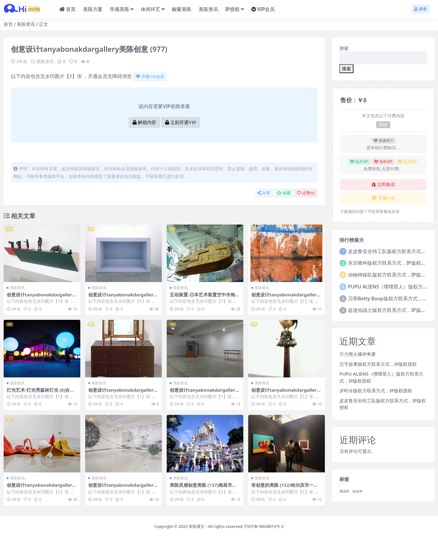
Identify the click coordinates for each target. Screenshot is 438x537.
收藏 (283, 193)
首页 (8, 24)
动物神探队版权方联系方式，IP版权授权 (391, 274)
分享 (264, 193)
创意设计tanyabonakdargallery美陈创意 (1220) (122, 297)
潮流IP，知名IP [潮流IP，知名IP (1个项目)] (351, 491)
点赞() (306, 193)
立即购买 (383, 184)
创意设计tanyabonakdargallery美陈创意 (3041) (285, 392)
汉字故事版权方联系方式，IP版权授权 (378, 364)
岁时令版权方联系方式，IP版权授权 (375, 390)
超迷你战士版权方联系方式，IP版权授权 (391, 310)
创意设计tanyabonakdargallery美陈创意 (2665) (41, 487)
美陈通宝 (196, 526)
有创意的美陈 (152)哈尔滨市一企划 (284, 487)
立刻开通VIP (180, 122)
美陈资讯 (26, 24)
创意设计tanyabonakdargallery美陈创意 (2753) (41, 297)
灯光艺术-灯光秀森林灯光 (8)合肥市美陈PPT (40, 392)
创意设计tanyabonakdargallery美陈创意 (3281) (122, 487)
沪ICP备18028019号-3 (264, 526)
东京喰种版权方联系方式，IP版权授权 (389, 263)
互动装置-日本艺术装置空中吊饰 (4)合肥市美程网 (202, 297)
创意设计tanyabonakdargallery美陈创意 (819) (204, 392)
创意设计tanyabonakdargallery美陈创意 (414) (122, 392)
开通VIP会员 (150, 76)
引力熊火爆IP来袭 (357, 354)
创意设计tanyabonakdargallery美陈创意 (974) (285, 297)
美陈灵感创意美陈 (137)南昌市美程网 (203, 487)
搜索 (344, 48)
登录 (420, 9)
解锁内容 (144, 122)
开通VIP (383, 198)
